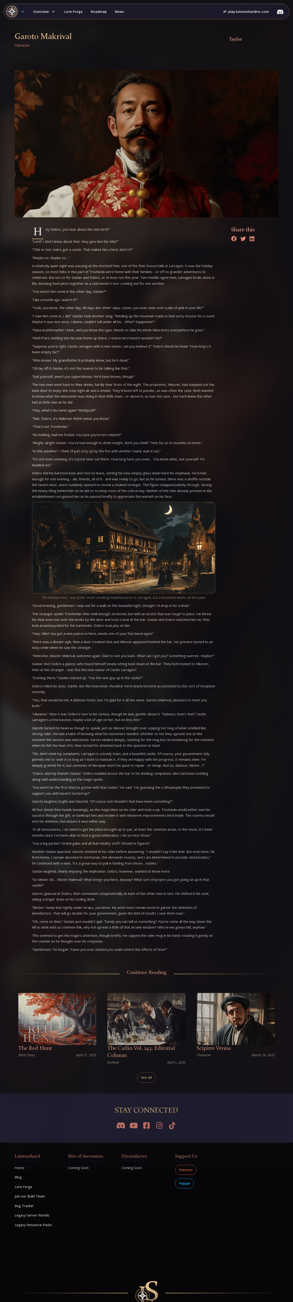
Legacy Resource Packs (33, 1224)
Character (22, 45)
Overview (41, 11)
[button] (16, 11)
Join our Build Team (30, 1196)
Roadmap (99, 11)
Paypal (184, 1183)
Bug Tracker (24, 1205)
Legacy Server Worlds (32, 1215)
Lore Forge (73, 11)
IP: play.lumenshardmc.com (246, 11)
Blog (18, 1177)
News (119, 11)
